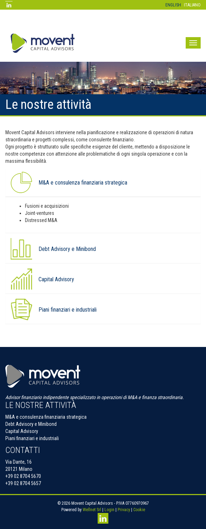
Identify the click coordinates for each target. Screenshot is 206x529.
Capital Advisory (56, 279)
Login (109, 509)
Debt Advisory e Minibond (67, 249)
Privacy (124, 509)
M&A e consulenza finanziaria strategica (82, 183)
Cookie (139, 509)
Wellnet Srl (92, 509)
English (173, 4)
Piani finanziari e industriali (32, 438)
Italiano (192, 4)
